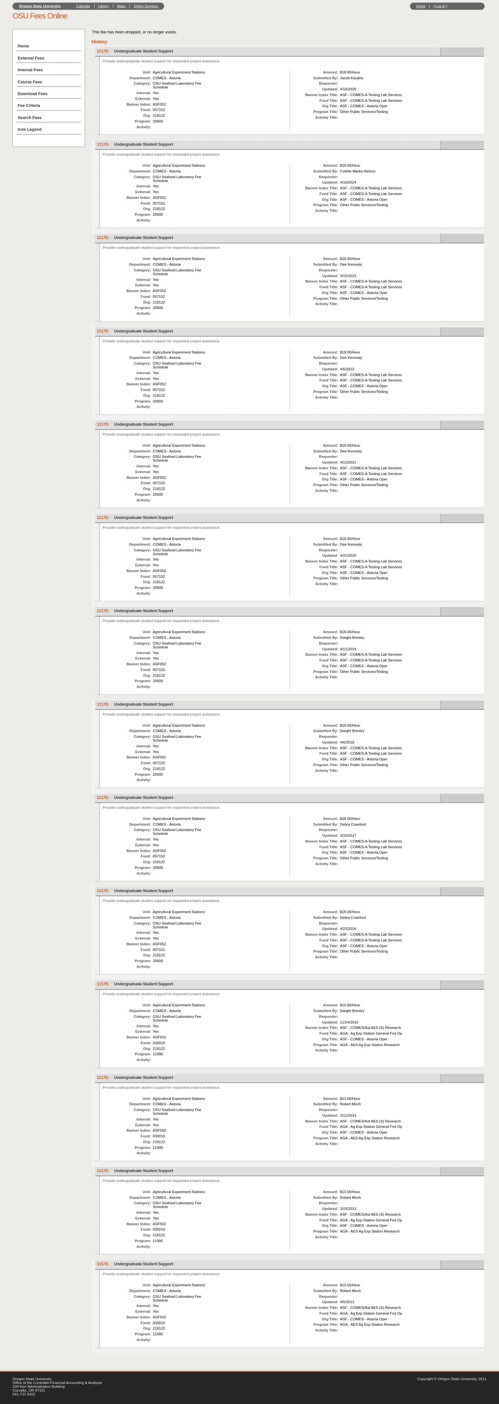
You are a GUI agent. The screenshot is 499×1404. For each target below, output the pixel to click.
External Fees (31, 58)
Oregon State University (40, 6)
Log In (440, 6)
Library (103, 6)
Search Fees (30, 117)
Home (420, 6)
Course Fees (30, 82)
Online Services (146, 6)
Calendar (83, 6)
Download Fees (33, 93)
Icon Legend (30, 129)
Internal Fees (30, 69)
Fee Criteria (29, 105)
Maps (121, 6)
